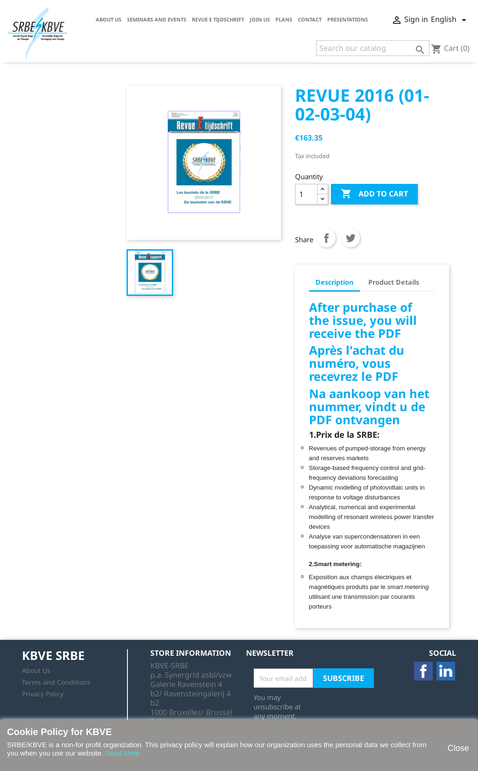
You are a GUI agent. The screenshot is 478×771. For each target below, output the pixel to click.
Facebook (423, 671)
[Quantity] (306, 194)
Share (326, 238)
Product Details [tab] (393, 282)
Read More (122, 753)
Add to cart (374, 194)
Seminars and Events (156, 19)
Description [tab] (334, 282)
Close (458, 748)
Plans (283, 19)
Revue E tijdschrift (218, 19)
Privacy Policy (42, 693)
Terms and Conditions (56, 682)
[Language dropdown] (450, 20)
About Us (108, 19)
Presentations (347, 19)
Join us (260, 19)
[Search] (372, 48)
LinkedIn (445, 671)
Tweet (350, 238)
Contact (310, 19)
